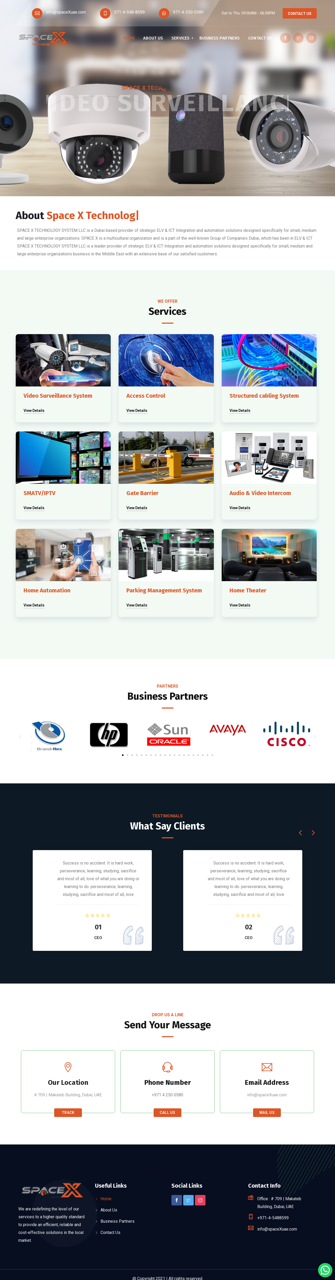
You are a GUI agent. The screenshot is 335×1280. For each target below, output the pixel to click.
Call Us (167, 1112)
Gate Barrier (142, 493)
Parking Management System (164, 590)
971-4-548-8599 (129, 12)
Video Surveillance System (58, 395)
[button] (123, 755)
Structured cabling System (264, 395)
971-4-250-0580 (188, 12)
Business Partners (219, 38)
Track (68, 1112)
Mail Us (267, 1112)
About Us (153, 38)
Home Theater (248, 590)
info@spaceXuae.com (66, 12)
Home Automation (47, 590)
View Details (34, 410)
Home (129, 38)
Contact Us (299, 14)
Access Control (145, 395)
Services (180, 38)
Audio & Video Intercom (260, 493)
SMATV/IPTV (39, 493)
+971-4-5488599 (273, 1217)
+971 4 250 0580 (167, 1094)
